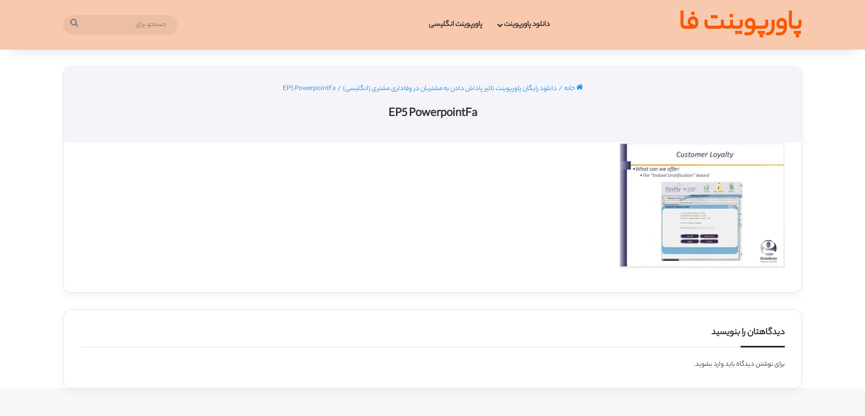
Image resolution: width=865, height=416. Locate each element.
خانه (573, 88)
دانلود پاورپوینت (527, 24)
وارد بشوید (709, 364)
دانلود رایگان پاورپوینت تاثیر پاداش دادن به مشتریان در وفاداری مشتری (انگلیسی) (450, 88)
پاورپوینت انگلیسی (455, 24)
